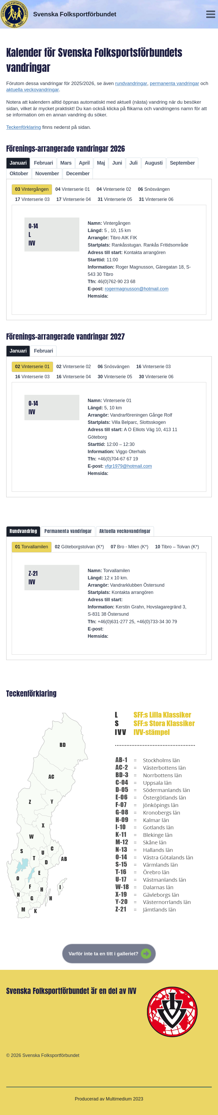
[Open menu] (210, 14)
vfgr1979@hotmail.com (128, 466)
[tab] (18, 163)
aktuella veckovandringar (33, 89)
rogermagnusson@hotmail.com (137, 288)
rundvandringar (131, 83)
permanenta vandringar (175, 83)
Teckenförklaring (24, 127)
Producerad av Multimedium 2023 (109, 1099)
